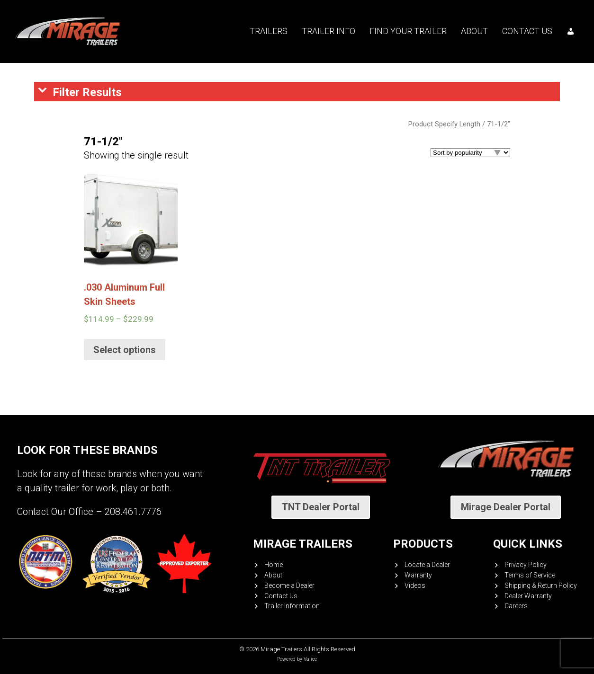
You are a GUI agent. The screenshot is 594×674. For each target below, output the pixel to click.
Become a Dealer (289, 585)
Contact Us (527, 31)
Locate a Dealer (427, 564)
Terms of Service (529, 575)
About (474, 31)
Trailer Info (328, 31)
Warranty (418, 575)
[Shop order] (470, 152)
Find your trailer (408, 31)
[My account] (571, 31)
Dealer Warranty (528, 596)
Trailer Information (292, 606)
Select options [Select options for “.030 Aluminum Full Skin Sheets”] (124, 349)
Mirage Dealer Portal (505, 507)
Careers (516, 606)
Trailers (269, 31)
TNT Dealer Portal (321, 507)
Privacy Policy (525, 564)
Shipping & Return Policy (540, 585)
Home (273, 564)
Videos (415, 585)
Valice (310, 659)
